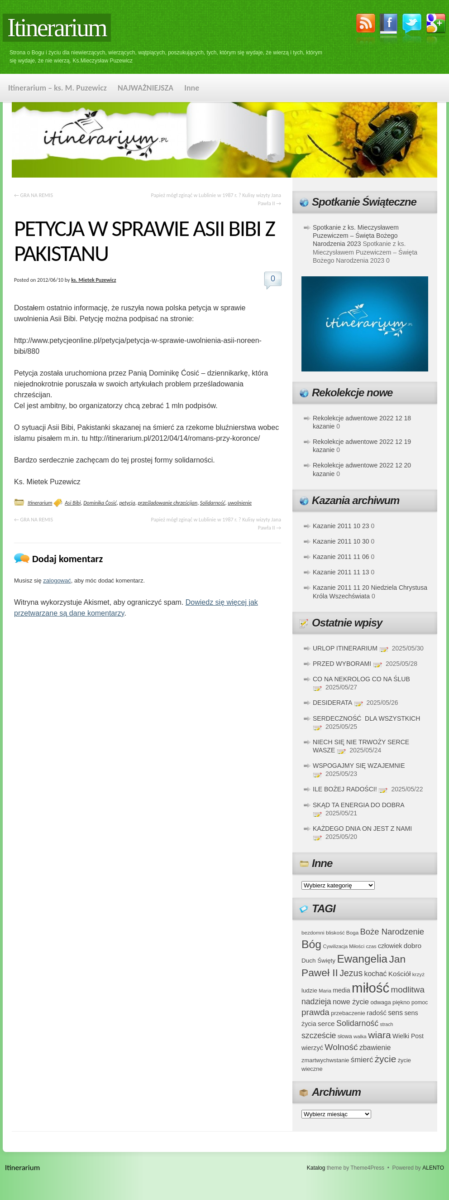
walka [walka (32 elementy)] (360, 1036)
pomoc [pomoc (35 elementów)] (419, 1002)
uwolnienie (240, 503)
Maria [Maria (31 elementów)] (325, 990)
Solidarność (212, 503)
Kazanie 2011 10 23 (341, 526)
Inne (191, 88)
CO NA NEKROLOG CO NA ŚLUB (361, 679)
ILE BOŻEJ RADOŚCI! (345, 789)
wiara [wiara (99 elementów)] (379, 1035)
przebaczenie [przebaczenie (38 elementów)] (348, 1013)
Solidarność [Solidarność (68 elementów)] (357, 1023)
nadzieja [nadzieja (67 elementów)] (316, 1001)
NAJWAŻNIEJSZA (145, 88)
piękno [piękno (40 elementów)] (401, 1002)
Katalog (316, 1168)
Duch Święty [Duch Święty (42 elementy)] (318, 960)
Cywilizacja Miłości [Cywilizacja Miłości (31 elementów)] (344, 946)
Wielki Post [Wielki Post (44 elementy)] (408, 1036)
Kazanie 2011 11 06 (341, 556)
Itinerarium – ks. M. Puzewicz (57, 88)
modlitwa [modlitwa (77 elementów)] (408, 989)
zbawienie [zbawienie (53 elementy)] (375, 1047)
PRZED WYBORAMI (342, 663)
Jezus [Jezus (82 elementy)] (351, 973)
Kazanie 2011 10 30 (341, 541)
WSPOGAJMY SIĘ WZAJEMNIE (359, 765)
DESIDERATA (332, 702)
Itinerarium (56, 28)
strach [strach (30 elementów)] (386, 1024)
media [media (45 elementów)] (341, 990)
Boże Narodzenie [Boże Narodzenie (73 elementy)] (392, 931)
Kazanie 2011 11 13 (341, 572)
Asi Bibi (73, 503)
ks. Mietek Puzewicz (93, 280)
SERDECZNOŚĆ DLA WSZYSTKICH (366, 718)
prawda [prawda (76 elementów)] (315, 1012)
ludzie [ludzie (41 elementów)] (309, 990)
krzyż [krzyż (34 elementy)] (418, 974)
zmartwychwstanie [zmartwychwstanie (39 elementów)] (325, 1060)
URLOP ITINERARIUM (345, 648)
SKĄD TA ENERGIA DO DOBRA (358, 805)
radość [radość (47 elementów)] (377, 1013)
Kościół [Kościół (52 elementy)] (399, 974)
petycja (127, 503)
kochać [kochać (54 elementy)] (375, 974)
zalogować (57, 580)
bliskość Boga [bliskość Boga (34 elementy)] (342, 932)
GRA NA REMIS (33, 195)
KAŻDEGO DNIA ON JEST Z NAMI (362, 828)
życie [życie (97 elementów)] (385, 1059)
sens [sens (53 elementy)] (395, 1013)
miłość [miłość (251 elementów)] (370, 987)
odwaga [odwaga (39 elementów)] (380, 1002)
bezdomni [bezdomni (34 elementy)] (313, 932)
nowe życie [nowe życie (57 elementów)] (351, 1002)
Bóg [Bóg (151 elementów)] (311, 944)
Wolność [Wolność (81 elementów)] (341, 1047)
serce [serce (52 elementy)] (326, 1023)
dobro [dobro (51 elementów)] (412, 945)
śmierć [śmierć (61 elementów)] (362, 1059)
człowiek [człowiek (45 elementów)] (390, 945)
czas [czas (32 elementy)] (371, 946)
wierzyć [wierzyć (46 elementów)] (312, 1047)
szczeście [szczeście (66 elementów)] (318, 1035)
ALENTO (433, 1168)
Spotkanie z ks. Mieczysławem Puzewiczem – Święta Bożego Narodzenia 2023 (356, 235)
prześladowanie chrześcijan (167, 503)
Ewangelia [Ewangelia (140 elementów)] (362, 959)
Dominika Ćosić (100, 503)
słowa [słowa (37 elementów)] (345, 1036)
